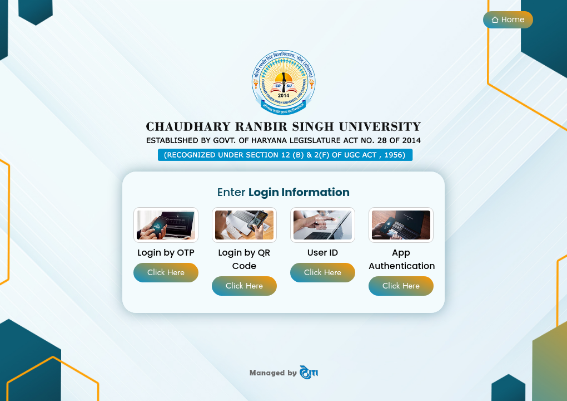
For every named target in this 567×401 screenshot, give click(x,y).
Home (508, 19)
